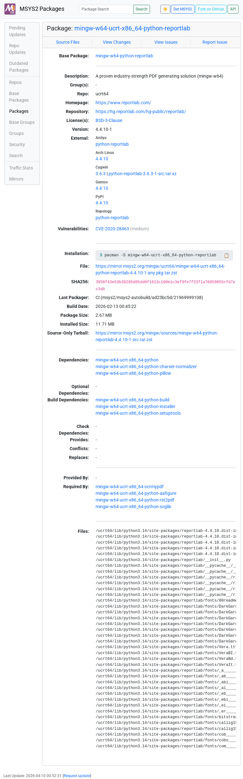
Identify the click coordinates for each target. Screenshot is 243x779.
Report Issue (214, 42)
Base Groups (21, 122)
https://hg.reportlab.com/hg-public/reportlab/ (141, 111)
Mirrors (16, 179)
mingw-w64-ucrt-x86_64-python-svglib (133, 506)
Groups (16, 133)
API (233, 9)
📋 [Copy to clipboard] (226, 255)
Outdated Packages (18, 67)
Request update (77, 776)
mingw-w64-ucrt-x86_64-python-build (132, 399)
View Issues (166, 42)
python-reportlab (112, 144)
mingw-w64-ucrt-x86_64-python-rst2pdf (135, 499)
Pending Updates (17, 31)
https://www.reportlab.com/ (123, 102)
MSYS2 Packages (34, 9)
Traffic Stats (21, 167)
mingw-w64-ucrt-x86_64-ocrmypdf (130, 486)
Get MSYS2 (182, 9)
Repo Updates (17, 49)
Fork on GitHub (211, 9)
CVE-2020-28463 (112, 228)
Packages (18, 111)
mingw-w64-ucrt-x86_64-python (127, 359)
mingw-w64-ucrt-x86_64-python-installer (135, 406)
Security (17, 144)
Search (141, 9)
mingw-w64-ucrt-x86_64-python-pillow (133, 373)
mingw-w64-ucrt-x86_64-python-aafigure (136, 493)
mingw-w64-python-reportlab (124, 55)
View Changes (117, 42)
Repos (15, 82)
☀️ (165, 9)
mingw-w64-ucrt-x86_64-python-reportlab (132, 28)
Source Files (67, 42)
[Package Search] (106, 9)
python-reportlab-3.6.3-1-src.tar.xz (143, 173)
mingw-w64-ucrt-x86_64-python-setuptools (138, 413)
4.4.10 (102, 158)
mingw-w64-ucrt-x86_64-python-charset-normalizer (146, 366)
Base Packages (18, 97)
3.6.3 (101, 173)
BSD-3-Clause (109, 120)
